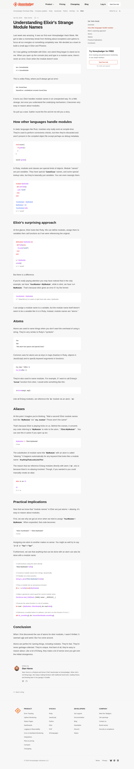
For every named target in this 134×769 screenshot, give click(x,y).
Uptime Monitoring (30, 717)
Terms (98, 760)
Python (65, 11)
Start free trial (114, 4)
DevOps (72, 11)
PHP (50, 729)
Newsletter (77, 725)
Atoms (90, 34)
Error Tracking (29, 713)
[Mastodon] (23, 681)
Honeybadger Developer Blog (23, 11)
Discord (76, 729)
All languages (53, 733)
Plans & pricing (29, 741)
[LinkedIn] (118, 760)
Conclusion (91, 43)
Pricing (62, 4)
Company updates (41, 11)
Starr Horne (28, 18)
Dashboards (28, 725)
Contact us (102, 721)
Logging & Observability (32, 729)
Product (50, 4)
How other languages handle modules (100, 28)
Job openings (103, 717)
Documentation (79, 717)
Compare (27, 745)
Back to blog (18, 692)
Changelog (74, 4)
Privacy (104, 760)
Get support (78, 713)
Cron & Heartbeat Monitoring (33, 733)
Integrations (28, 737)
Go (78, 11)
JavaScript (57, 11)
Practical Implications (95, 40)
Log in (103, 4)
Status (76, 733)
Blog (87, 4)
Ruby (50, 11)
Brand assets (103, 725)
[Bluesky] (111, 760)
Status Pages (28, 721)
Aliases (90, 37)
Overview (91, 25)
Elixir (82, 11)
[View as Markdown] (36, 18)
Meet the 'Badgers (105, 713)
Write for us (113, 11)
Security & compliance (106, 729)
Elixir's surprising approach (97, 31)
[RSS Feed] (120, 11)
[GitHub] (26, 681)
